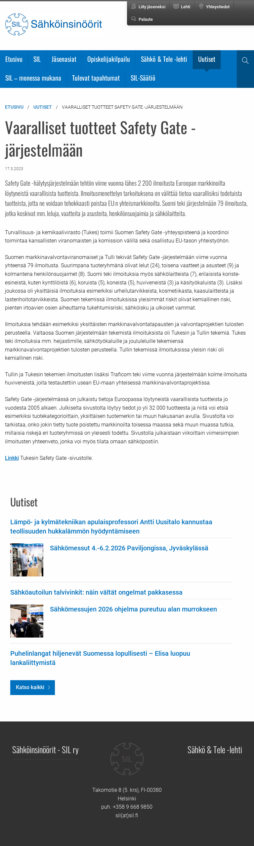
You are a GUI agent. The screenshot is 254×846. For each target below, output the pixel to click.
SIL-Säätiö (143, 78)
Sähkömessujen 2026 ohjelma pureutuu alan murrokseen (133, 609)
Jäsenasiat (64, 59)
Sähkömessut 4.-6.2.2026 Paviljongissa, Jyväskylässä (129, 548)
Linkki (12, 458)
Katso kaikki (30, 687)
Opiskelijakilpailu (108, 59)
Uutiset (206, 59)
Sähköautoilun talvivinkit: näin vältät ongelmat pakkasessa (96, 592)
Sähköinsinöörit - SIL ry (45, 749)
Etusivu (13, 59)
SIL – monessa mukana (33, 78)
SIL (37, 59)
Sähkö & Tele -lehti (164, 59)
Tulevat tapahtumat (96, 78)
